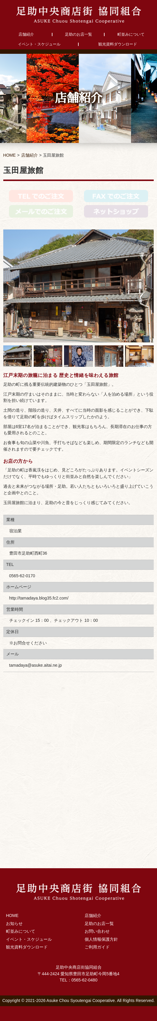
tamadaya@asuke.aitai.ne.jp (35, 665)
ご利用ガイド (97, 947)
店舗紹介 (26, 34)
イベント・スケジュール (39, 44)
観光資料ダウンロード (117, 44)
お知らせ (14, 923)
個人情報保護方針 (101, 939)
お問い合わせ (97, 931)
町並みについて (130, 34)
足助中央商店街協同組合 (79, 15)
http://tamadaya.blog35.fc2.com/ (39, 598)
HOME (9, 155)
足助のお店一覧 (78, 34)
